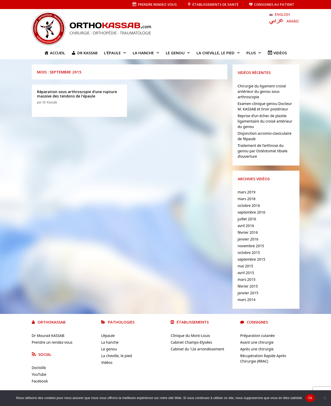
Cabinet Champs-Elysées (191, 342)
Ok (310, 398)
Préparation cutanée (257, 335)
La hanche (148, 52)
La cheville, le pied (220, 52)
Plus (255, 52)
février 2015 (248, 286)
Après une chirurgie (257, 349)
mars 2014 (246, 299)
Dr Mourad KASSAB (48, 335)
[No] (324, 398)
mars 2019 (246, 192)
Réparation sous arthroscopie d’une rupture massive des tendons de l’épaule (77, 94)
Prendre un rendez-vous (52, 342)
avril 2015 (246, 272)
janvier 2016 (248, 239)
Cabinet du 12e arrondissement (197, 349)
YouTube (39, 374)
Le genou (179, 52)
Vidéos (106, 362)
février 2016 (248, 232)
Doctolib (39, 367)
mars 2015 (246, 279)
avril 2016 (246, 225)
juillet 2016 (247, 218)
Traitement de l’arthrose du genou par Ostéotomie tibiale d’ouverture (263, 151)
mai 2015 (245, 266)
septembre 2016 (251, 212)
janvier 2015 (248, 292)
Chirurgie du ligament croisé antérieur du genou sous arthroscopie (262, 91)
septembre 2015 (251, 259)
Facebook (40, 381)
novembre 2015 (251, 245)
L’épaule (117, 52)
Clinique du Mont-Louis (190, 335)
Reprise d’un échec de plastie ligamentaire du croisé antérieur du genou (265, 121)
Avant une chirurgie (257, 342)
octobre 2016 (249, 205)
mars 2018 (246, 198)
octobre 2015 (249, 252)
